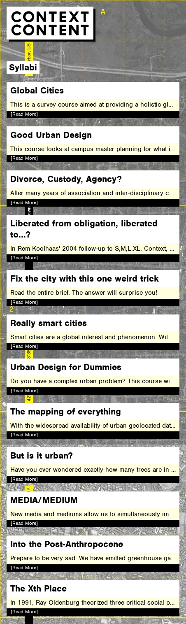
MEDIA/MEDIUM (44, 499)
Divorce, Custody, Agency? (66, 178)
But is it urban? (41, 455)
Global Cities (37, 90)
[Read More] (24, 114)
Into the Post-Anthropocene (66, 543)
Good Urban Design (51, 134)
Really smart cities (48, 322)
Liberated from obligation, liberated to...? (84, 229)
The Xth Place (38, 588)
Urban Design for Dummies (65, 367)
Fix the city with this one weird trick (84, 278)
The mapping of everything (65, 411)
